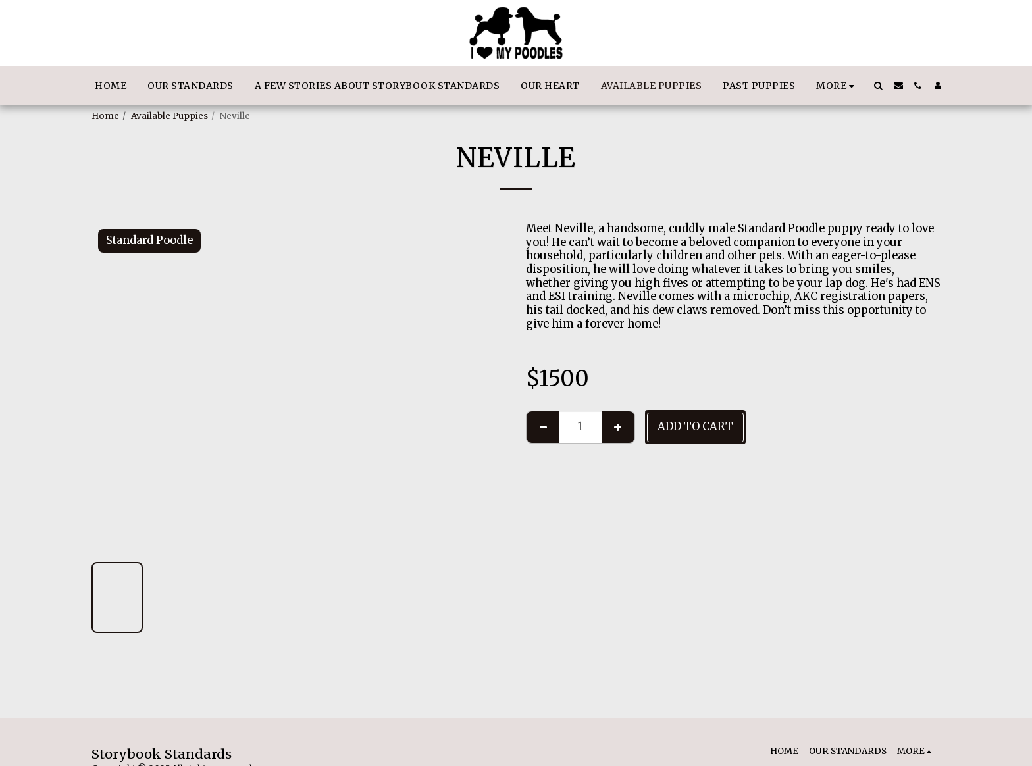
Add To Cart (695, 427)
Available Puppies (169, 116)
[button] (878, 85)
